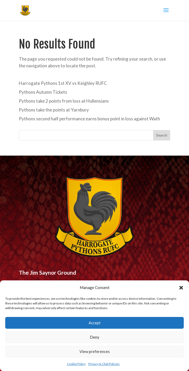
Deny (94, 337)
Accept (95, 322)
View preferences (94, 351)
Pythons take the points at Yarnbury (54, 110)
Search (161, 135)
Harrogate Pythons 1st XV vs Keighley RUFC (63, 83)
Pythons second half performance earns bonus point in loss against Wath (89, 118)
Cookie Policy (76, 364)
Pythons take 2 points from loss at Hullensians (64, 101)
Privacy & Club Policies (104, 364)
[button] (181, 287)
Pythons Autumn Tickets (43, 92)
